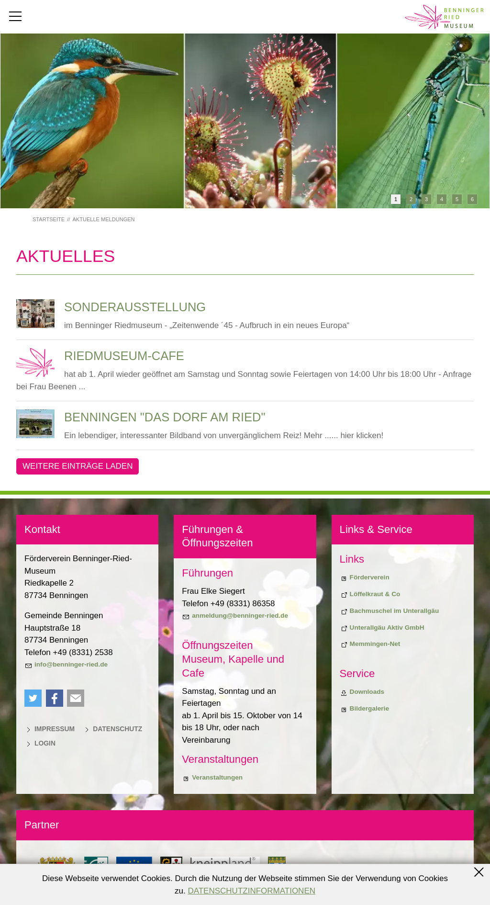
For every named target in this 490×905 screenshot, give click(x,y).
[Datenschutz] (112, 729)
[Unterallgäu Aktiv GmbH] (382, 628)
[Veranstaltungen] (212, 777)
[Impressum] (49, 729)
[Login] (40, 743)
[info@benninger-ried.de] (66, 664)
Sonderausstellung (135, 307)
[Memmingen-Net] (370, 644)
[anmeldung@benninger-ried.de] (235, 616)
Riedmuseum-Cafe (124, 355)
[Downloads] (362, 692)
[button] (33, 698)
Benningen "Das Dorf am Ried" (165, 417)
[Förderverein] (365, 577)
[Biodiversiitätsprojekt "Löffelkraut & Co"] (370, 594)
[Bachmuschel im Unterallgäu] (389, 611)
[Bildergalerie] (364, 708)
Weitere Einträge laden (77, 466)
